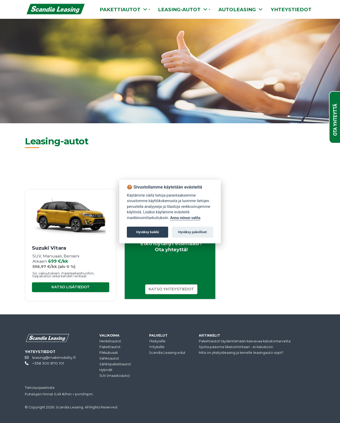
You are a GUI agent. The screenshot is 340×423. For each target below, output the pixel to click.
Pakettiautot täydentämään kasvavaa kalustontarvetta (245, 341)
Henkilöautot (110, 341)
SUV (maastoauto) (114, 376)
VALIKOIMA (109, 335)
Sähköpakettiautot (115, 364)
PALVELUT (158, 335)
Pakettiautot (110, 347)
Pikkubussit (108, 353)
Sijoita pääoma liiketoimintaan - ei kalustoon (236, 347)
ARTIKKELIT (209, 335)
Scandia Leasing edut (167, 353)
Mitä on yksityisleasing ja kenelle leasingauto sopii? (241, 353)
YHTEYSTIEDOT (291, 10)
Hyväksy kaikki (147, 232)
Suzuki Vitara (49, 248)
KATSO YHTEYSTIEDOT (171, 289)
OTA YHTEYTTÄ (335, 120)
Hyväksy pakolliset (192, 232)
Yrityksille (157, 347)
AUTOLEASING (240, 10)
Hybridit (105, 370)
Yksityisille (157, 341)
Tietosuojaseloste (40, 388)
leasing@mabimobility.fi (50, 357)
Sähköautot (109, 358)
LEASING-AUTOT (182, 10)
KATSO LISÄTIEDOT (71, 287)
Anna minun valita (185, 218)
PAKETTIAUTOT (123, 10)
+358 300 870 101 (44, 363)
